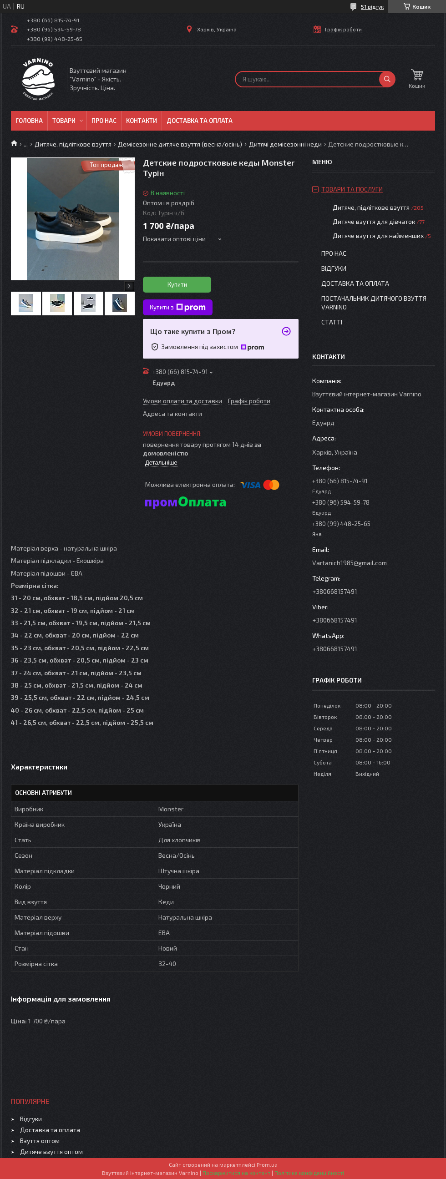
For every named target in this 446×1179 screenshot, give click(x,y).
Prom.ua (267, 1164)
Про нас (104, 120)
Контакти (141, 120)
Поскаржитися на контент (236, 1172)
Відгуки (333, 268)
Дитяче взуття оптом (51, 1151)
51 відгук (372, 6)
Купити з (178, 308)
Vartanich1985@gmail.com (349, 563)
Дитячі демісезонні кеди (285, 144)
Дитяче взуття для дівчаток (374, 221)
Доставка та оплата (200, 120)
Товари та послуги (352, 189)
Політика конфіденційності (309, 1172)
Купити (177, 284)
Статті (331, 322)
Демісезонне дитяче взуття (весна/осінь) (180, 144)
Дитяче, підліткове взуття (73, 144)
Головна (29, 120)
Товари (64, 120)
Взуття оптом (40, 1140)
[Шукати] (387, 79)
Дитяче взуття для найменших (378, 235)
